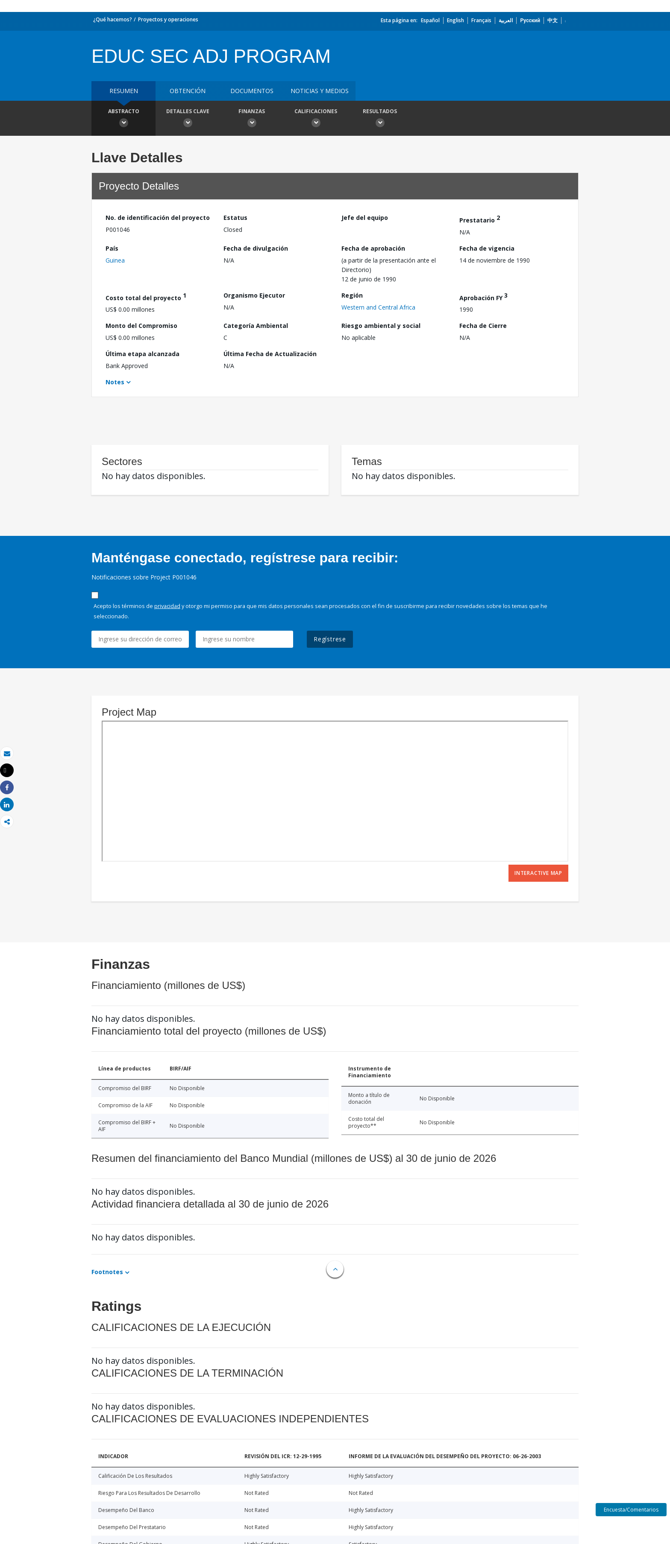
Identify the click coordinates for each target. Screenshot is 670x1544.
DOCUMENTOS (251, 91)
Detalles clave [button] (187, 119)
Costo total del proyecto (146, 296)
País (112, 248)
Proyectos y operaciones (168, 19)
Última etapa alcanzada (142, 354)
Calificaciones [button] (316, 119)
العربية (506, 20)
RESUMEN (123, 91)
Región (352, 295)
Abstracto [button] (123, 119)
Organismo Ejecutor (254, 295)
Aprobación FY (483, 296)
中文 (552, 20)
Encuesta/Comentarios (631, 1509)
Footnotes (107, 1272)
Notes (115, 382)
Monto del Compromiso (141, 326)
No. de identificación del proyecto (158, 217)
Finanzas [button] (251, 119)
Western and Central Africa (378, 307)
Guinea (115, 260)
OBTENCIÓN (188, 91)
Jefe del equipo (364, 217)
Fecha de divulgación (255, 248)
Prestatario (479, 218)
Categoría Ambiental (255, 326)
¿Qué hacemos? (112, 19)
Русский (530, 20)
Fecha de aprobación (373, 248)
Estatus (235, 217)
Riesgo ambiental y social (380, 326)
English (455, 20)
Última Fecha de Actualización (270, 354)
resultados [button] (380, 119)
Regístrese (330, 639)
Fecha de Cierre (483, 326)
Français (481, 20)
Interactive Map (538, 873)
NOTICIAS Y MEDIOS (320, 91)
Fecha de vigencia (486, 248)
